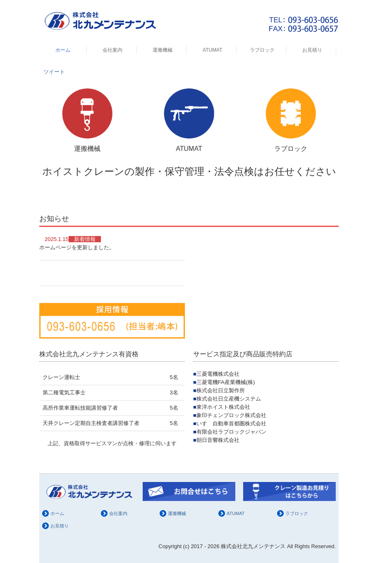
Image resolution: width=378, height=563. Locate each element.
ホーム (62, 50)
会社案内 (112, 50)
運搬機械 (162, 50)
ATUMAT (212, 50)
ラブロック (262, 50)
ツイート (54, 72)
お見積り (312, 50)
